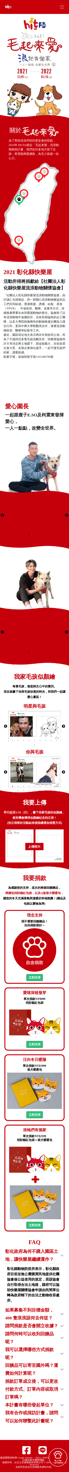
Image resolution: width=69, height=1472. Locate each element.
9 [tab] (57, 736)
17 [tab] (51, 740)
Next (66, 515)
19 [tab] (34, 745)
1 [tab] (29, 534)
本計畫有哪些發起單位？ (29, 1405)
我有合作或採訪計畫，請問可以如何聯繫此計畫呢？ (31, 1416)
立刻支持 (34, 977)
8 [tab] (51, 736)
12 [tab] (23, 740)
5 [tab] (34, 736)
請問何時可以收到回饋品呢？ (29, 1337)
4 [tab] (29, 736)
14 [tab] (34, 740)
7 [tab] (45, 736)
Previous (2, 515)
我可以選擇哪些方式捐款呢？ (29, 1353)
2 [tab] (34, 534)
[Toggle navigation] (62, 7)
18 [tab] (57, 740)
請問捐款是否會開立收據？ (31, 1325)
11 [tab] (18, 740)
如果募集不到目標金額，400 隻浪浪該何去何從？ (29, 1314)
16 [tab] (45, 740)
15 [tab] (40, 740)
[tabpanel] (34, 515)
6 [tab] (40, 736)
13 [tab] (29, 740)
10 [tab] (12, 740)
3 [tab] (40, 534)
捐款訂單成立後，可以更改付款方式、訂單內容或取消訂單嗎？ (31, 1389)
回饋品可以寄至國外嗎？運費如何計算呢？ (31, 1369)
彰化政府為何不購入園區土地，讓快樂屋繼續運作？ (31, 1255)
